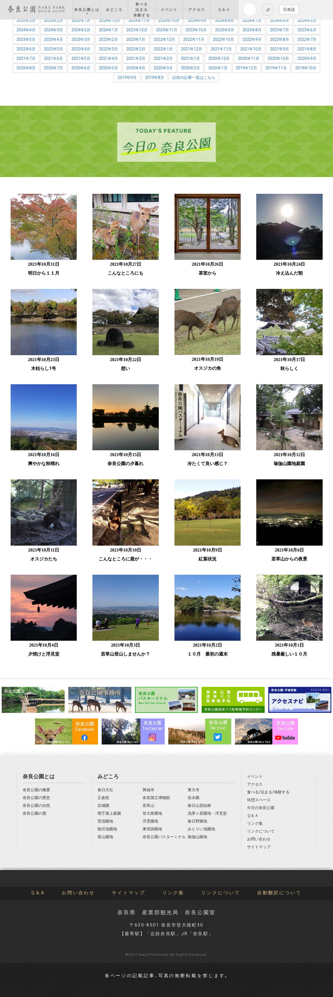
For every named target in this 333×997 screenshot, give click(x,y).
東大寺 (193, 790)
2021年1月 (190, 58)
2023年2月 (108, 39)
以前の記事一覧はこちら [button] (193, 77)
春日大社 (105, 790)
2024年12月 (109, 20)
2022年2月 (135, 49)
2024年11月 (139, 20)
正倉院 (103, 797)
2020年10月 (278, 58)
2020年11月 (248, 58)
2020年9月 (306, 58)
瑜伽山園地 (197, 837)
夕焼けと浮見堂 (43, 654)
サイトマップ (259, 847)
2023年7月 (279, 30)
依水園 (193, 797)
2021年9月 (279, 49)
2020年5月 (108, 68)
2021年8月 (306, 49)
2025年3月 (26, 20)
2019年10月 (305, 68)
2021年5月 (80, 58)
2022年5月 (53, 49)
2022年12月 (164, 39)
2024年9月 (197, 20)
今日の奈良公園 (260, 807)
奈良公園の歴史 (36, 797)
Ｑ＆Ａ (224, 10)
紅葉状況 (207, 559)
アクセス (196, 10)
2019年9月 (127, 77)
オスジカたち (43, 559)
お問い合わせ (259, 839)
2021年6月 (53, 58)
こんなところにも (125, 273)
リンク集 (255, 823)
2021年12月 (191, 49)
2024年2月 (80, 30)
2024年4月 (26, 30)
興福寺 (148, 790)
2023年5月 (26, 39)
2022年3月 (108, 49)
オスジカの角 (207, 368)
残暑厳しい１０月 (289, 654)
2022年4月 (80, 49)
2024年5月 (306, 20)
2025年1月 (80, 20)
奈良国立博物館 (156, 797)
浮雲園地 (150, 821)
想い (125, 368)
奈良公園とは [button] (86, 11)
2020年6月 (80, 68)
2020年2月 (190, 68)
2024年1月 (108, 30)
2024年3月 (53, 30)
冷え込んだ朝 (289, 273)
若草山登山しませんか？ (125, 654)
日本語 (289, 9)
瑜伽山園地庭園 (289, 463)
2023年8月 (252, 30)
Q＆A (38, 892)
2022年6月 (26, 49)
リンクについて (260, 831)
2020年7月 (53, 68)
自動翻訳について (279, 892)
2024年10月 (169, 20)
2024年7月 (252, 20)
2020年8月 (26, 68)
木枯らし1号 (43, 368)
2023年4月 (53, 39)
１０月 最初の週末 (207, 654)
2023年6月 (306, 30)
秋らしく (289, 368)
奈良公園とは (39, 776)
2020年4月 (135, 68)
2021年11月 (221, 49)
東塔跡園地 (152, 829)
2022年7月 (306, 39)
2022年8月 (279, 39)
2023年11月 (166, 30)
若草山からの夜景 (289, 559)
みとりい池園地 (201, 829)
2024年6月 (279, 20)
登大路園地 (152, 813)
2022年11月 (193, 39)
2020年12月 (219, 58)
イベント (169, 10)
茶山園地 (105, 837)
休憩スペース (259, 800)
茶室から (207, 273)
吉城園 (103, 805)
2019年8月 (154, 77)
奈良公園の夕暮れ (125, 463)
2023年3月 (80, 39)
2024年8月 (224, 20)
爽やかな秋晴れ (43, 463)
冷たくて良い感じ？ (207, 463)
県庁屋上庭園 (109, 813)
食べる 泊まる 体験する (141, 9)
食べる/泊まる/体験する (268, 792)
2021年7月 (26, 58)
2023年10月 (196, 30)
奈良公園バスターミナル (164, 837)
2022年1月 (163, 49)
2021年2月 (163, 58)
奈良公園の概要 (36, 790)
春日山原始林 (199, 805)
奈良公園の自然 (36, 805)
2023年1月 (135, 39)
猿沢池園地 (107, 829)
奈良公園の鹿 (34, 813)
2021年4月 (108, 58)
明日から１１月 (43, 273)
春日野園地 (197, 821)
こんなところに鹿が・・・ (125, 559)
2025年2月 (53, 20)
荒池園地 (105, 821)
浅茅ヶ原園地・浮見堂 (207, 813)
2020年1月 (217, 68)
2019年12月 (246, 68)
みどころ (114, 10)
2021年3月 (135, 58)
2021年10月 (251, 49)
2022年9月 (252, 39)
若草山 (148, 805)
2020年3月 (163, 68)
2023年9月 (224, 30)
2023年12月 (137, 30)
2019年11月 (276, 68)
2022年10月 (223, 39)
